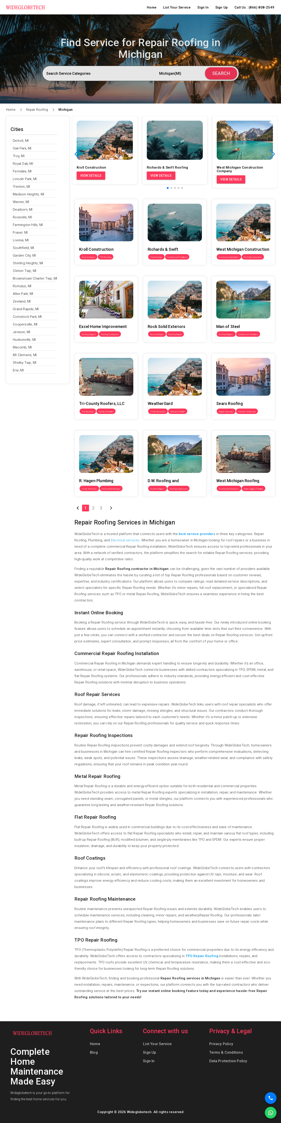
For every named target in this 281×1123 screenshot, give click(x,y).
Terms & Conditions (226, 1052)
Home (151, 7)
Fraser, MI (20, 232)
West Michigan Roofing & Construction (242, 427)
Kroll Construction (88, 196)
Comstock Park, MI (27, 317)
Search (221, 73)
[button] (272, 154)
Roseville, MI (22, 217)
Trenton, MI (21, 187)
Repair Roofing (37, 109)
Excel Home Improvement (94, 273)
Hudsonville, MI (24, 340)
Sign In (202, 7)
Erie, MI (18, 370)
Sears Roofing (223, 350)
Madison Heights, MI (28, 194)
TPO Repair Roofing (201, 956)
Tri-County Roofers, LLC (92, 350)
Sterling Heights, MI (28, 263)
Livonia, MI (21, 240)
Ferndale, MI (22, 171)
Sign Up (221, 7)
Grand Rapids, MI (26, 309)
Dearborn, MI (22, 210)
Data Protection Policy (228, 1061)
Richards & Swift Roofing (162, 196)
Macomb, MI (22, 347)
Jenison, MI (21, 332)
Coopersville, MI (25, 324)
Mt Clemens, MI (25, 355)
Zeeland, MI (22, 301)
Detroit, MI (21, 141)
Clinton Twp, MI (24, 271)
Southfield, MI (23, 248)
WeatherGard (153, 350)
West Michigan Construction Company (241, 196)
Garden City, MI (24, 255)
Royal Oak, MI (23, 164)
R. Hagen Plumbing (89, 427)
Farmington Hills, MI (28, 225)
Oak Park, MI (22, 148)
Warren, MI (21, 202)
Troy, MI (19, 156)
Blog (94, 1052)
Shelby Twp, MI (24, 363)
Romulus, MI (22, 286)
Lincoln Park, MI (25, 179)
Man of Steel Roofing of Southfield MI (241, 273)
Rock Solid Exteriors (158, 273)
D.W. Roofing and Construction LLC (170, 427)
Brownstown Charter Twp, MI (35, 278)
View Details (91, 175)
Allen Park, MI (23, 294)
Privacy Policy (221, 1044)
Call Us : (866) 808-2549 (254, 7)
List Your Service (177, 7)
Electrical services (125, 540)
